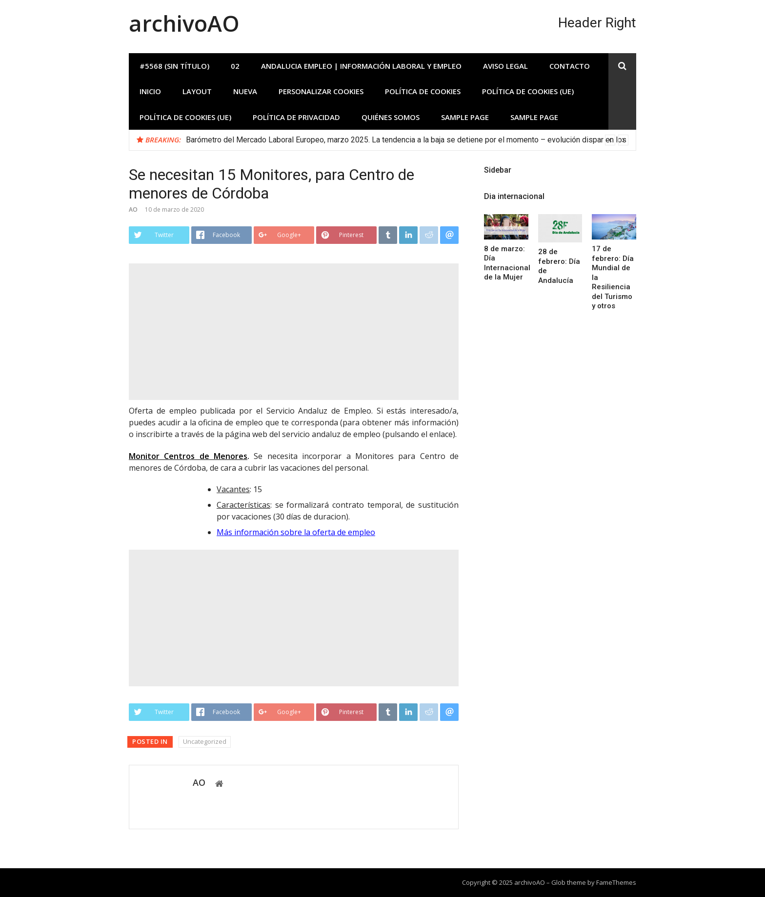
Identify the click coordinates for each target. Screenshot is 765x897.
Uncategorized (204, 741)
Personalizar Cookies (321, 91)
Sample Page (465, 117)
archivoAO (184, 23)
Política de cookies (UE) (528, 91)
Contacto (569, 66)
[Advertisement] (294, 331)
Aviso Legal (505, 66)
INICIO (150, 91)
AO (133, 209)
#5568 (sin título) (174, 66)
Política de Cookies (423, 91)
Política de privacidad (296, 117)
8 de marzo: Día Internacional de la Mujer (507, 263)
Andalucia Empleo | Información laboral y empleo (361, 66)
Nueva (245, 91)
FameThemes (616, 882)
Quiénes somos (391, 117)
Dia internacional (514, 196)
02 (235, 66)
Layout (197, 91)
